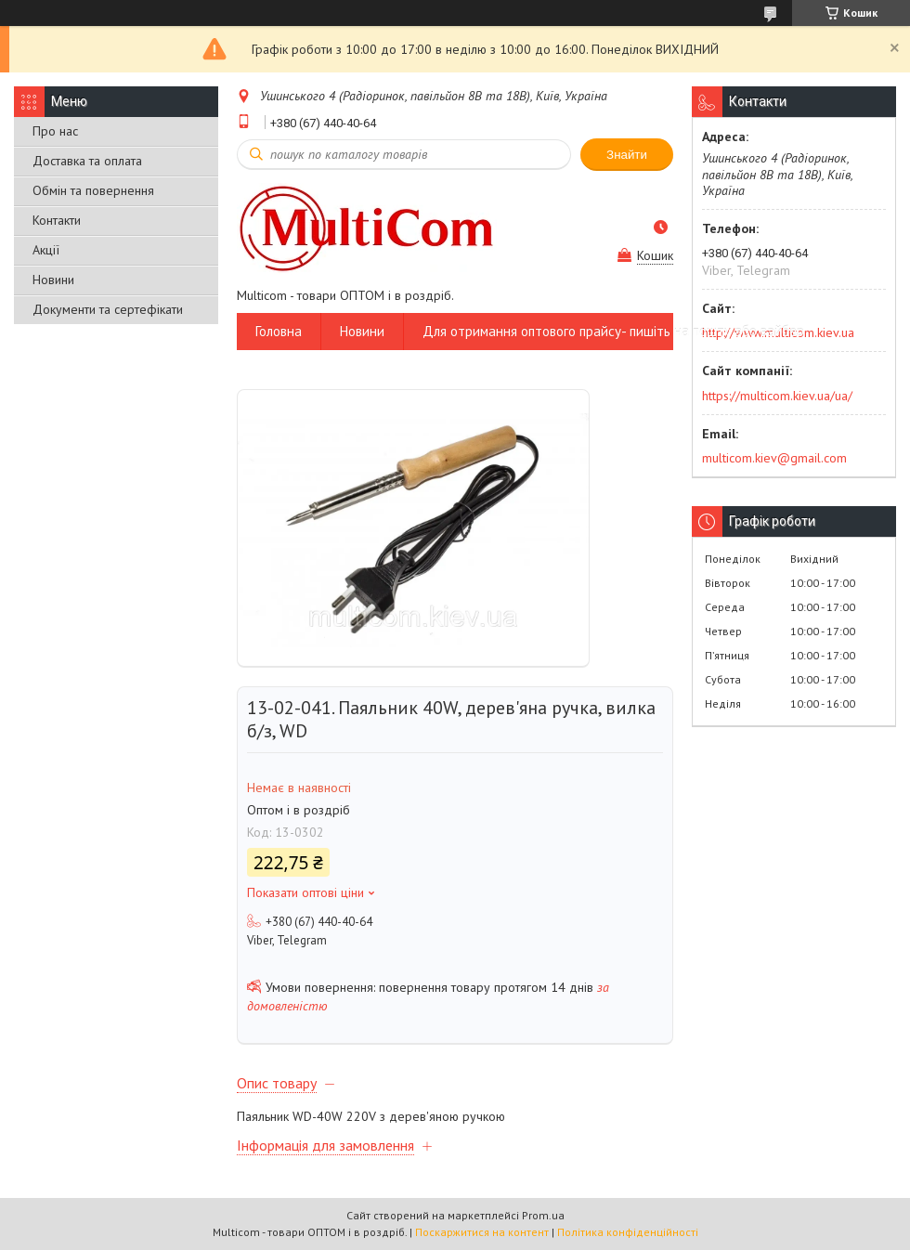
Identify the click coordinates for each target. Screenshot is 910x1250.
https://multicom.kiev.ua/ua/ (777, 395)
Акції (45, 249)
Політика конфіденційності (627, 1232)
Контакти (56, 220)
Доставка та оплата (87, 160)
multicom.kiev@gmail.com (774, 457)
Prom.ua (543, 1215)
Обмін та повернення (93, 190)
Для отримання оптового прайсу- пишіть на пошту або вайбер (613, 331)
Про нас (55, 131)
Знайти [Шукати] (626, 155)
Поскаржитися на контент (482, 1232)
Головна (278, 331)
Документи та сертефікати (107, 309)
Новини (53, 279)
